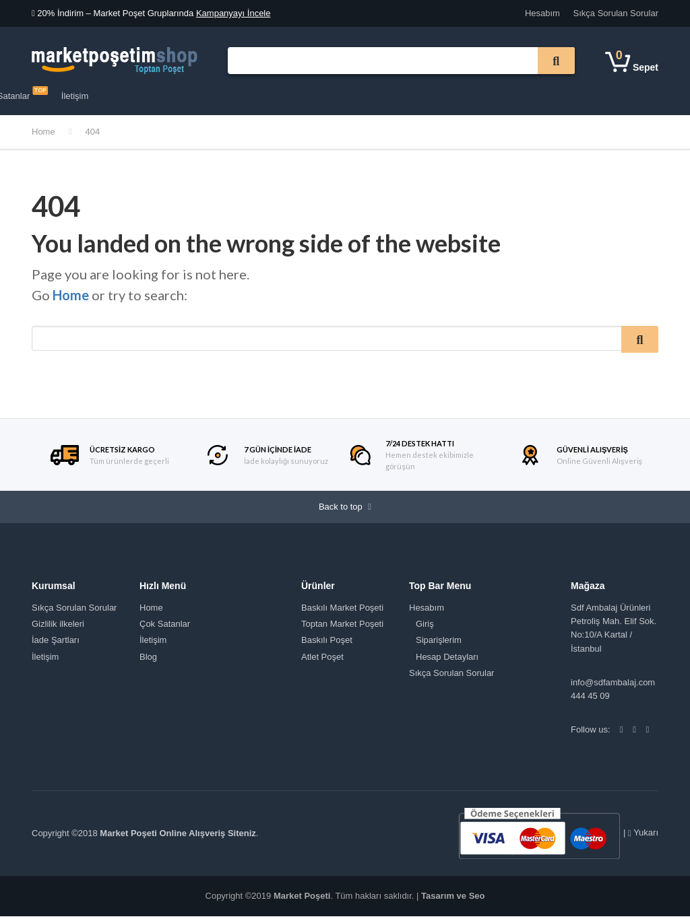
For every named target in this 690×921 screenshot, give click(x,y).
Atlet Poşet (322, 661)
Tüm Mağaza (259, 96)
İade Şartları (56, 645)
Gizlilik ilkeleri (58, 628)
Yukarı (643, 837)
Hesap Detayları (447, 661)
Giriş (425, 628)
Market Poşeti (302, 900)
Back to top (345, 509)
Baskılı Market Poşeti (342, 612)
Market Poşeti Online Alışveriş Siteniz (177, 838)
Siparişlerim (439, 645)
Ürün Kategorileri (77, 97)
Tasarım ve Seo (452, 900)
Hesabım (542, 13)
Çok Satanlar (333, 93)
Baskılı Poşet (326, 645)
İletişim (394, 96)
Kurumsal (201, 96)
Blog (148, 661)
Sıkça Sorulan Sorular (615, 13)
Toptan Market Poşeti (342, 628)
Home (43, 132)
